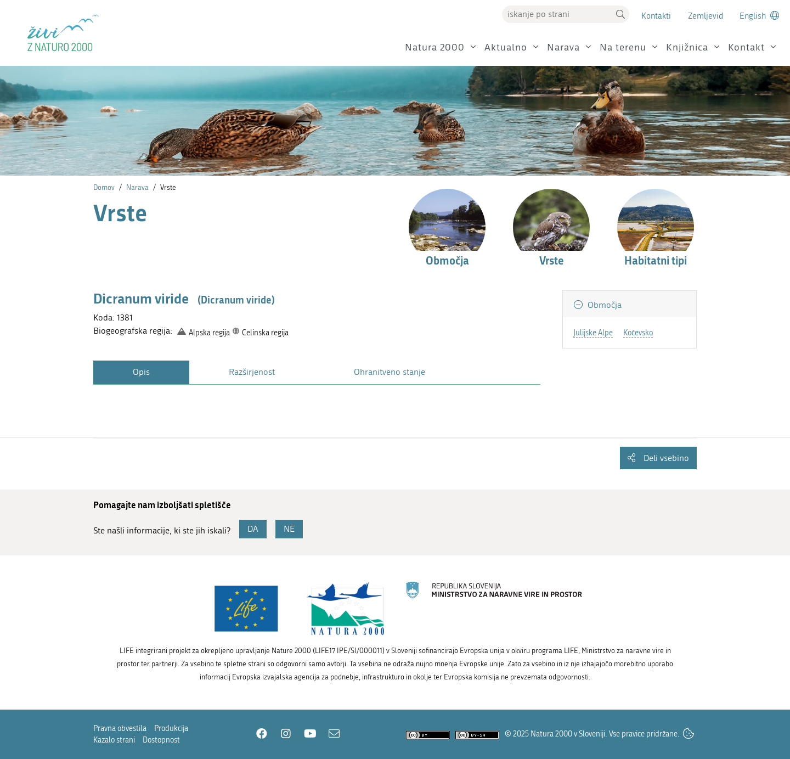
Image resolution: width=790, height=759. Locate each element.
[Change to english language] (759, 15)
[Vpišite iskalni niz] (557, 14)
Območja (603, 305)
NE (289, 529)
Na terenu (623, 47)
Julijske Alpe (593, 333)
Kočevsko (638, 333)
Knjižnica (687, 47)
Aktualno (505, 47)
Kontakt (746, 47)
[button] (620, 14)
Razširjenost (252, 372)
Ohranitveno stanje (389, 372)
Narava (563, 47)
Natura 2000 (435, 47)
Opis (141, 372)
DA (252, 529)
